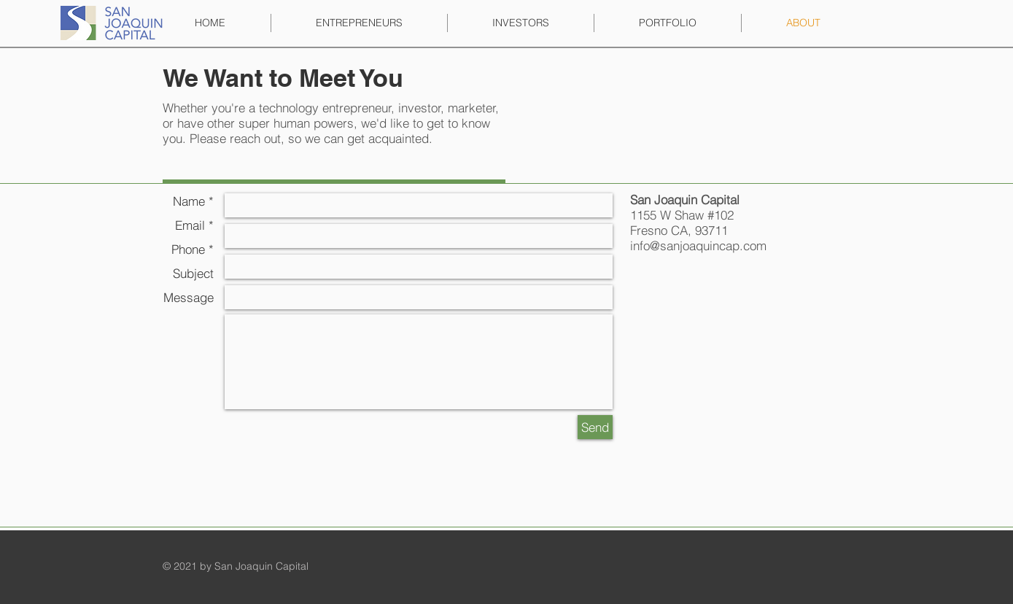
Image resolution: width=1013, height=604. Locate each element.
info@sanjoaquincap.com (698, 245)
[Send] (595, 427)
